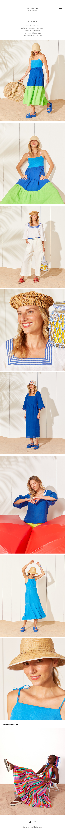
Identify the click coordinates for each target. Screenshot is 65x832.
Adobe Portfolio (37, 827)
